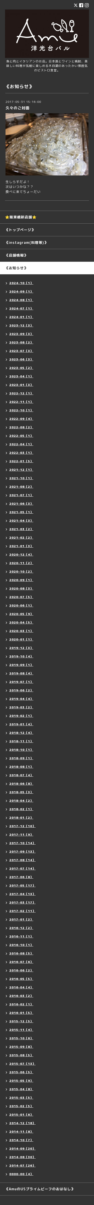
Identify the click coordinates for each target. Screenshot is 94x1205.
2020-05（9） (21, 614)
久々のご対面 (18, 108)
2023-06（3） (21, 359)
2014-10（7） (21, 1140)
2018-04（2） (21, 800)
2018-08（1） (21, 766)
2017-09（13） (22, 851)
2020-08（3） (21, 588)
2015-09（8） (21, 1047)
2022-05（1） (21, 436)
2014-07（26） (22, 1165)
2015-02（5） (21, 1106)
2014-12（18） (22, 1123)
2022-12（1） (21, 393)
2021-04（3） (21, 520)
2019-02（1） (21, 716)
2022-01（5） (21, 461)
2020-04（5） (21, 622)
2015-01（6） (21, 1114)
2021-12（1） (21, 469)
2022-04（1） (21, 444)
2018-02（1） (21, 809)
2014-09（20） (22, 1148)
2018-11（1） (21, 741)
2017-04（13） (22, 894)
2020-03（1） (21, 631)
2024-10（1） (21, 283)
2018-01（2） (21, 817)
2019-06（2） (21, 690)
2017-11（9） (21, 834)
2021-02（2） (21, 537)
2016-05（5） (21, 979)
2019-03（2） (21, 707)
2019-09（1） (21, 665)
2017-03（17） (22, 902)
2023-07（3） (21, 351)
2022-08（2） (21, 427)
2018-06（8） (21, 783)
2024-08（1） (21, 300)
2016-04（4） (21, 987)
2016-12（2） (21, 928)
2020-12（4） (21, 554)
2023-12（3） (21, 325)
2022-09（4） (21, 419)
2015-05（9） (21, 1080)
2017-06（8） (21, 877)
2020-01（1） (21, 639)
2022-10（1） (21, 410)
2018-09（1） (21, 758)
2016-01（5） (21, 1013)
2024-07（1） (21, 308)
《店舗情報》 (16, 255)
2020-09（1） (21, 580)
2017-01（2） (21, 919)
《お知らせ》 (16, 268)
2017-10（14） (22, 843)
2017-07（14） (22, 868)
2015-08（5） (21, 1055)
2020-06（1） (21, 605)
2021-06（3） (21, 503)
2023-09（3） (21, 334)
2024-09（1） (21, 291)
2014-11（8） (21, 1131)
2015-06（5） (21, 1072)
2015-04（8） (21, 1089)
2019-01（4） (21, 724)
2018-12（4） (21, 733)
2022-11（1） (21, 402)
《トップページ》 (20, 229)
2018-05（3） (21, 792)
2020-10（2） (21, 571)
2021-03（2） (21, 529)
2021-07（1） (21, 495)
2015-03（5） (21, 1097)
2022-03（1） (21, 453)
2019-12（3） (21, 648)
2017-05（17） (22, 885)
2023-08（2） (21, 342)
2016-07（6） (21, 962)
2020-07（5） (21, 597)
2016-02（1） (21, 1004)
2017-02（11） (22, 911)
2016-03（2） (21, 996)
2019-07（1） (21, 682)
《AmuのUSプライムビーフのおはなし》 (40, 1189)
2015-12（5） (21, 1021)
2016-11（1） (21, 936)
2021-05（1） (21, 512)
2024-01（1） (21, 317)
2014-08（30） (22, 1157)
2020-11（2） (21, 563)
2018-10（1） (21, 750)
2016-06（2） (21, 970)
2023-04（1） (21, 376)
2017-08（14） (22, 860)
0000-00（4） (21, 1174)
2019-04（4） (21, 699)
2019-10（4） (21, 656)
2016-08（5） (21, 953)
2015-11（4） (21, 1030)
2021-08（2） (21, 486)
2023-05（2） (21, 368)
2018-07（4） (21, 775)
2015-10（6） (21, 1038)
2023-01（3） (21, 385)
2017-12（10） (22, 826)
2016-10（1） (21, 945)
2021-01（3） (21, 546)
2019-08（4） (21, 673)
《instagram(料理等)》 (26, 242)
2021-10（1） (21, 478)
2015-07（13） (22, 1063)
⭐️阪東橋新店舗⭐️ (21, 217)
